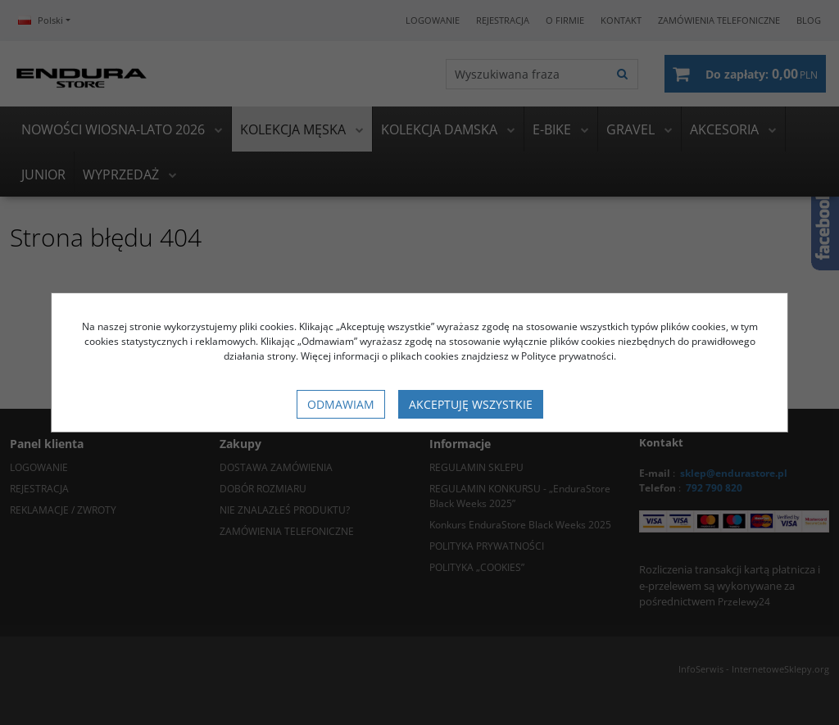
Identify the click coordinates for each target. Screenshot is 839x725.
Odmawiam (340, 404)
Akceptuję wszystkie (471, 404)
